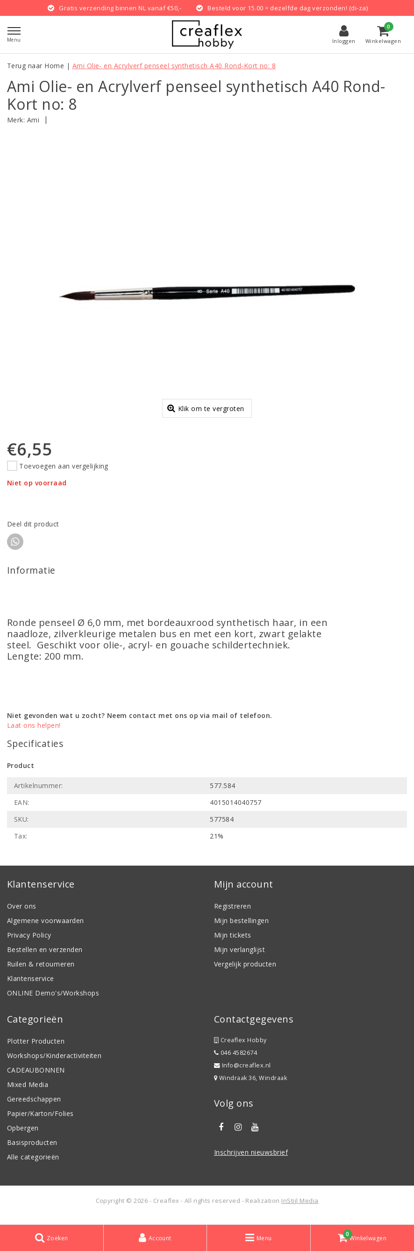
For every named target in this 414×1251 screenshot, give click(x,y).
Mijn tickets (232, 942)
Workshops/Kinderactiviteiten (54, 1062)
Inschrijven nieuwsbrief (251, 1159)
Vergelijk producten (245, 971)
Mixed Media (27, 1091)
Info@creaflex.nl (242, 1072)
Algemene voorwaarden (45, 927)
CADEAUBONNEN (36, 1077)
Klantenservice (30, 985)
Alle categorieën (33, 1163)
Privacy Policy (29, 942)
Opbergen (23, 1134)
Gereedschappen (34, 1106)
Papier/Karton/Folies (40, 1120)
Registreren (232, 913)
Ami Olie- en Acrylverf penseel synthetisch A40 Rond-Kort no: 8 (174, 65)
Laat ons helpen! (34, 732)
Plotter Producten (35, 1048)
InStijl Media (299, 1207)
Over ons (21, 913)
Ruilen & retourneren (41, 971)
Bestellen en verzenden (45, 956)
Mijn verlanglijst (239, 956)
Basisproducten (32, 1149)
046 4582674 (235, 1060)
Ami (33, 119)
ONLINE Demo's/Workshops (53, 999)
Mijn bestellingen (241, 927)
